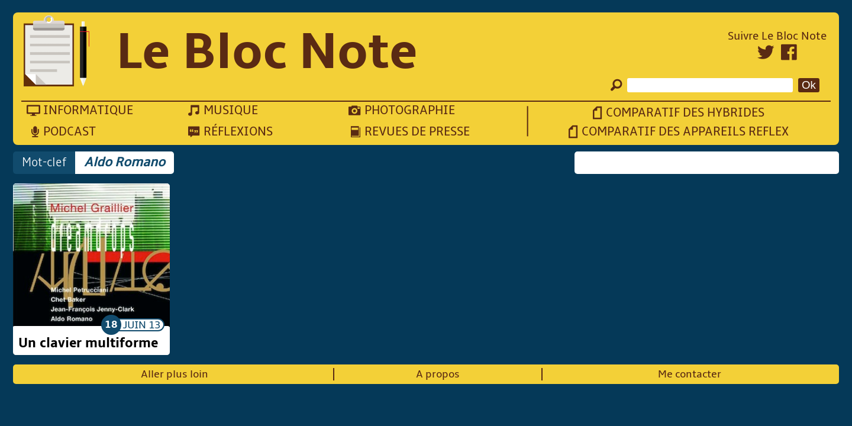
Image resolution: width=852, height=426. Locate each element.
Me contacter (689, 374)
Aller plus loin (174, 374)
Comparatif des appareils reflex (685, 131)
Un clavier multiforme (88, 343)
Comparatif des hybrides (685, 112)
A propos (438, 374)
